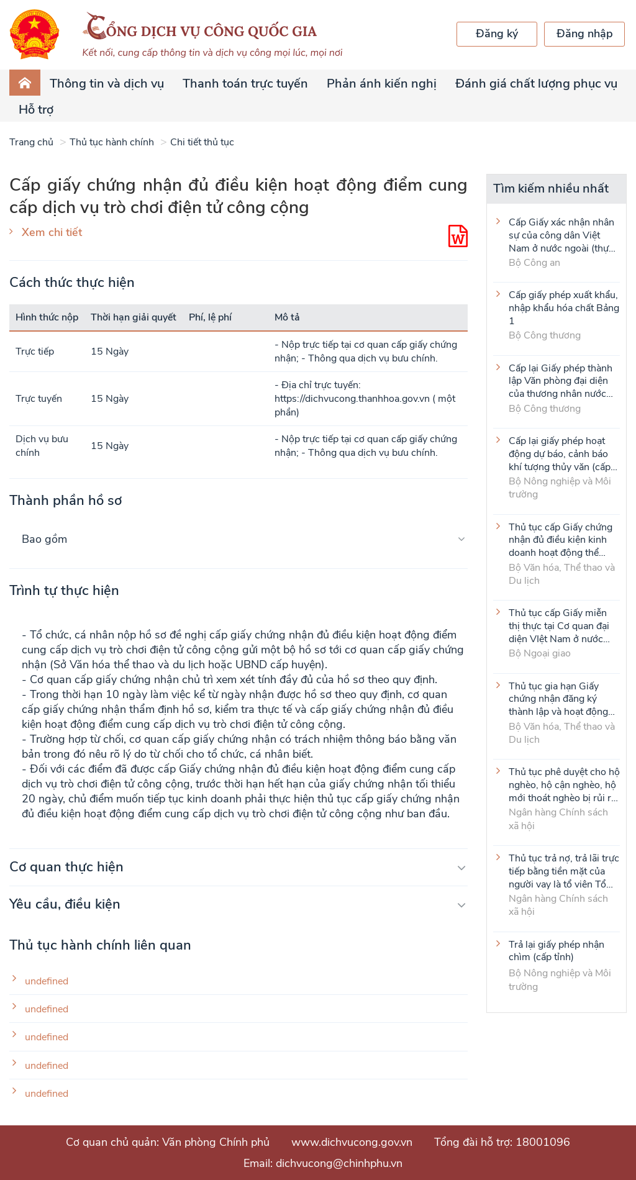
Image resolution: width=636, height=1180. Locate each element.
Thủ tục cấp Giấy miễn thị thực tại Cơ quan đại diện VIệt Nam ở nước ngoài (559, 625)
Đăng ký (497, 33)
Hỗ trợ (36, 109)
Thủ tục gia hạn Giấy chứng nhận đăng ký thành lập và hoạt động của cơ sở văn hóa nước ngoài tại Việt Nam (560, 698)
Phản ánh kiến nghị (382, 83)
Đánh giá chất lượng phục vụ (536, 83)
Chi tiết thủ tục (202, 142)
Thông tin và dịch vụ (107, 83)
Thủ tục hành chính (112, 142)
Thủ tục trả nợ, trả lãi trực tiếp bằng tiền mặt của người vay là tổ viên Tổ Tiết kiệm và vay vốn (564, 870)
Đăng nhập (584, 33)
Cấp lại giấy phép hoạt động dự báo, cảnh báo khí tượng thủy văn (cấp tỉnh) (560, 453)
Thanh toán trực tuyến (245, 83)
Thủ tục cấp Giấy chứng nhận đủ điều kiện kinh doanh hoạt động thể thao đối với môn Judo (560, 539)
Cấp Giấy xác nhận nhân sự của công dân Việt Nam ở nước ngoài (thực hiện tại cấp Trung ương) (562, 234)
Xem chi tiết (52, 232)
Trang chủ (31, 142)
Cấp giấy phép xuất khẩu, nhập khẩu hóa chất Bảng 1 (564, 307)
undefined (46, 981)
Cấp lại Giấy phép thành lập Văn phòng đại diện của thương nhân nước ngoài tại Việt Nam (560, 380)
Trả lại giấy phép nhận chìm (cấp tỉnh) (556, 951)
